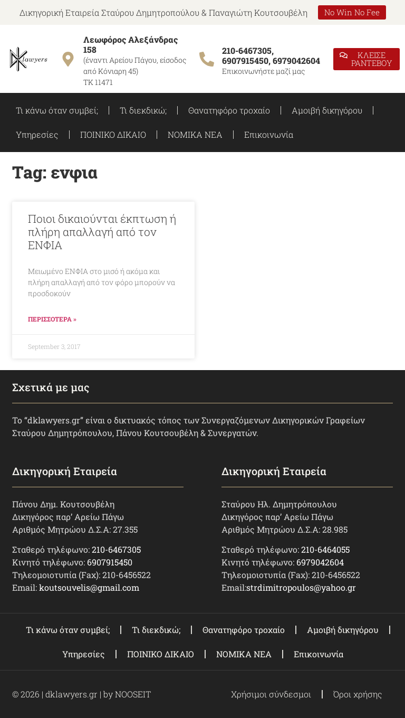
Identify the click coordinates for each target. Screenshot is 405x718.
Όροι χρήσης (357, 694)
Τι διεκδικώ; (143, 110)
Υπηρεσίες (37, 134)
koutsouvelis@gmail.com (89, 587)
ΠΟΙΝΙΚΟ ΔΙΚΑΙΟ (113, 134)
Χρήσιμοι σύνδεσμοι (271, 694)
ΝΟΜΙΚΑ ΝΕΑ (195, 134)
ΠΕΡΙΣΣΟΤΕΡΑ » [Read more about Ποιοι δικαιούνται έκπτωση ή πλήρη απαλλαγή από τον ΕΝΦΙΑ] (52, 319)
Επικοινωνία (268, 134)
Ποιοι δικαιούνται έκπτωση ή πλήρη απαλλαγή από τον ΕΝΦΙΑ (102, 231)
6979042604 (320, 562)
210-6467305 (116, 549)
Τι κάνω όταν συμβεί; (57, 110)
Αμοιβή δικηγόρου (327, 110)
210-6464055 (325, 549)
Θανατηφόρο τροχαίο (229, 110)
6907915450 (109, 562)
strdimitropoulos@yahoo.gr (301, 587)
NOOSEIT (133, 694)
